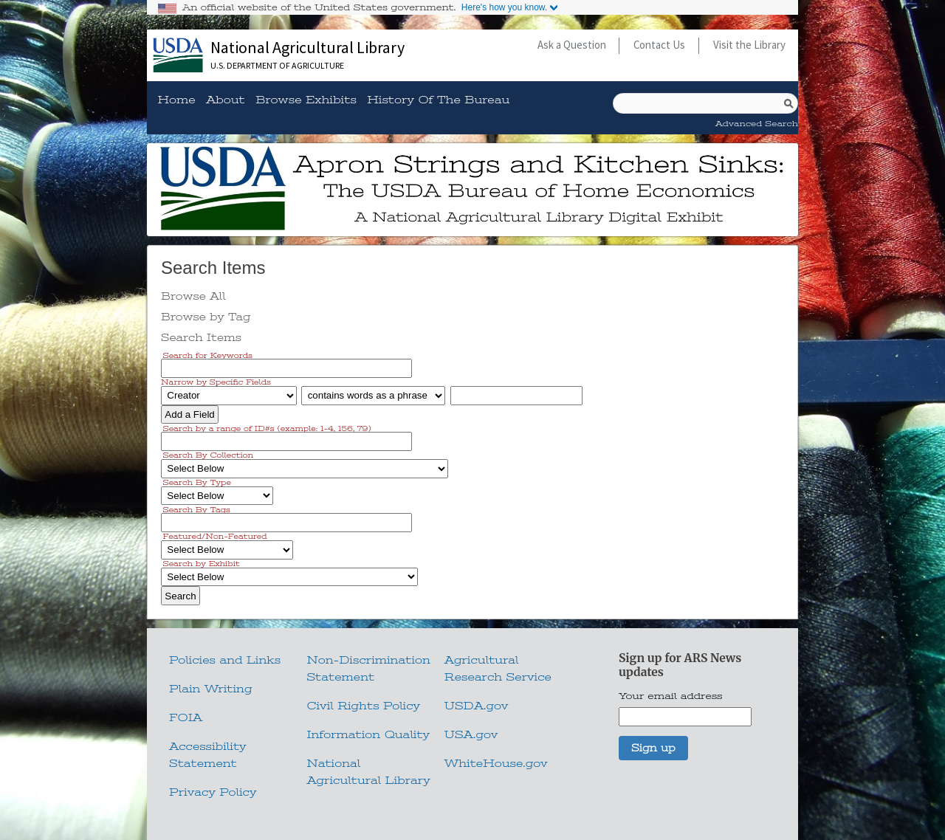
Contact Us (659, 45)
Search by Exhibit (201, 564)
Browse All (193, 296)
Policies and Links (225, 660)
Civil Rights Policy (363, 706)
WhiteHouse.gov (496, 763)
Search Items (201, 337)
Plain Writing (210, 689)
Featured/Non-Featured (215, 536)
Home (176, 100)
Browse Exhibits (306, 100)
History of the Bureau (438, 100)
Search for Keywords (207, 355)
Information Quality (368, 734)
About (225, 100)
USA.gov (471, 734)
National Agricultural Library (307, 47)
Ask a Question (571, 45)
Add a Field (189, 414)
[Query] (705, 103)
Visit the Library (749, 45)
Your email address (671, 695)
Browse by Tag (205, 317)
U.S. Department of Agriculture (277, 65)
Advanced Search (756, 123)
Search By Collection (208, 455)
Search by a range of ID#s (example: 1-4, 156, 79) (267, 428)
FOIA (185, 717)
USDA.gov (476, 706)
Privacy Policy (212, 792)
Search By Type (197, 482)
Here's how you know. (504, 7)
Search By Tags (196, 509)
